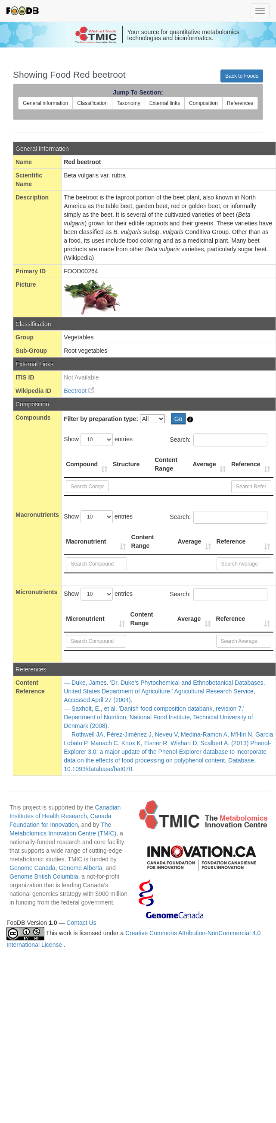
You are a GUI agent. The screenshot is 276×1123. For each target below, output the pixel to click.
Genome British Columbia (43, 876)
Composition (203, 103)
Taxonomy (128, 103)
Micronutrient (85, 618)
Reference (245, 464)
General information (45, 103)
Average (204, 464)
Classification (92, 103)
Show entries (98, 439)
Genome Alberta (80, 867)
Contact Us (81, 922)
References (240, 103)
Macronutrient (86, 541)
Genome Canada (32, 867)
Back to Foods (241, 76)
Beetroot (79, 390)
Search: (218, 439)
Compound (82, 464)
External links (164, 103)
